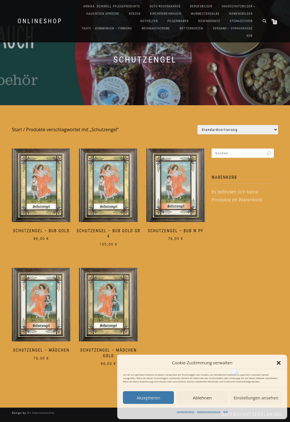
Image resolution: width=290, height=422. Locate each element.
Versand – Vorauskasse (233, 28)
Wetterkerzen (191, 28)
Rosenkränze (209, 21)
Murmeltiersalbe (205, 14)
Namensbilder (241, 14)
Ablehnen (202, 398)
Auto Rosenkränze (165, 6)
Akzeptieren (148, 398)
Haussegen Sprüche (102, 14)
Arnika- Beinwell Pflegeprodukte (111, 6)
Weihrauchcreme (156, 28)
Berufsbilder (201, 6)
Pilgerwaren (178, 21)
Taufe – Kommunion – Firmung (107, 28)
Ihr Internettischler (40, 413)
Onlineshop (40, 21)
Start (17, 129)
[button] (279, 363)
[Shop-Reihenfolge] (237, 129)
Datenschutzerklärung (208, 411)
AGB (225, 411)
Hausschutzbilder (237, 6)
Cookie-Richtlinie (185, 411)
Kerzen (134, 14)
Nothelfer (149, 21)
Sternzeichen (241, 21)
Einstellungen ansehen (256, 398)
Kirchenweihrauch (166, 14)
